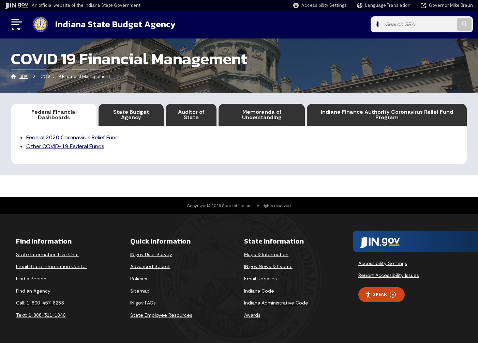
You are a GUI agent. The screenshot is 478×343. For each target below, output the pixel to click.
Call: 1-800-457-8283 (40, 303)
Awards (252, 315)
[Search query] (419, 24)
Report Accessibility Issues (388, 275)
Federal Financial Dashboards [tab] (54, 114)
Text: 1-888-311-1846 (40, 315)
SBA (23, 76)
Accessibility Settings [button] (382, 263)
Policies (138, 279)
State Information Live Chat (47, 254)
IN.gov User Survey (151, 254)
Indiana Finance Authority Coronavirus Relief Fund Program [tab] (387, 114)
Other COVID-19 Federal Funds (65, 146)
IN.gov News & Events (268, 266)
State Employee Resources (161, 315)
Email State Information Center (51, 266)
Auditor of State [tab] (191, 114)
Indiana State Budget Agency (115, 24)
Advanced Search (150, 266)
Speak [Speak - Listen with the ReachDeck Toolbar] (380, 294)
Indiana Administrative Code (276, 303)
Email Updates (260, 279)
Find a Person (31, 279)
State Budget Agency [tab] (131, 114)
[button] (320, 5)
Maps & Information (266, 254)
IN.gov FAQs (143, 303)
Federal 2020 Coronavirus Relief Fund (72, 137)
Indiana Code (259, 291)
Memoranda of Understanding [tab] (262, 114)
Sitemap (140, 291)
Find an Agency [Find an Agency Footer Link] (33, 291)
